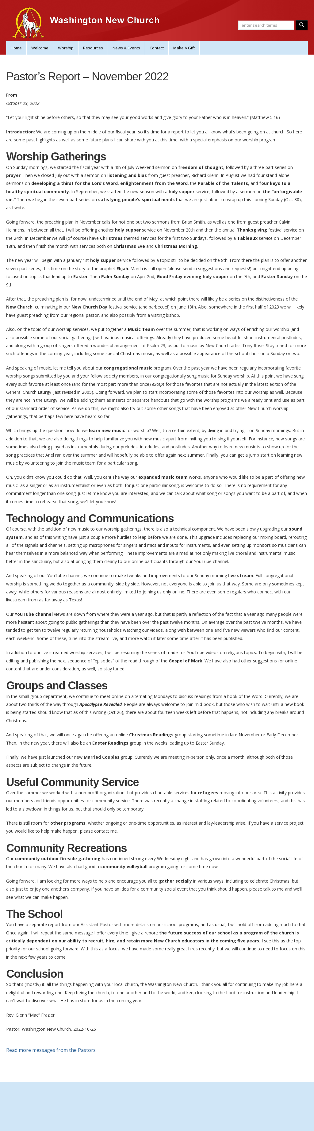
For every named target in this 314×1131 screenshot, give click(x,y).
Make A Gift (184, 48)
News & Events (126, 48)
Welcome (39, 48)
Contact (157, 48)
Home (16, 48)
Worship (66, 48)
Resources (93, 48)
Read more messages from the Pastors (51, 1050)
